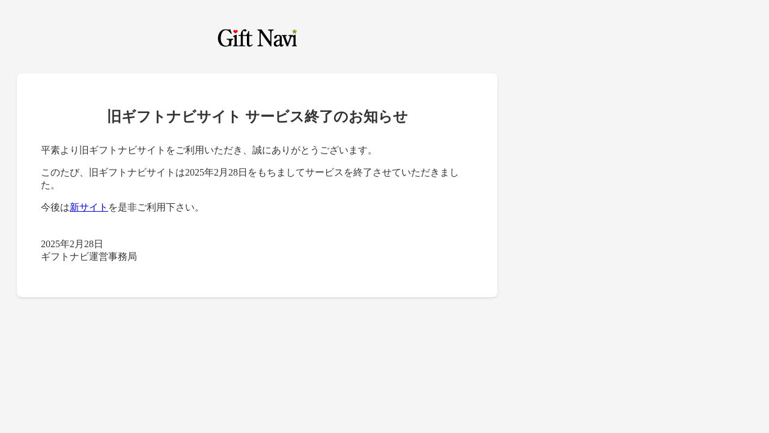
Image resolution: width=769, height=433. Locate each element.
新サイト (89, 207)
